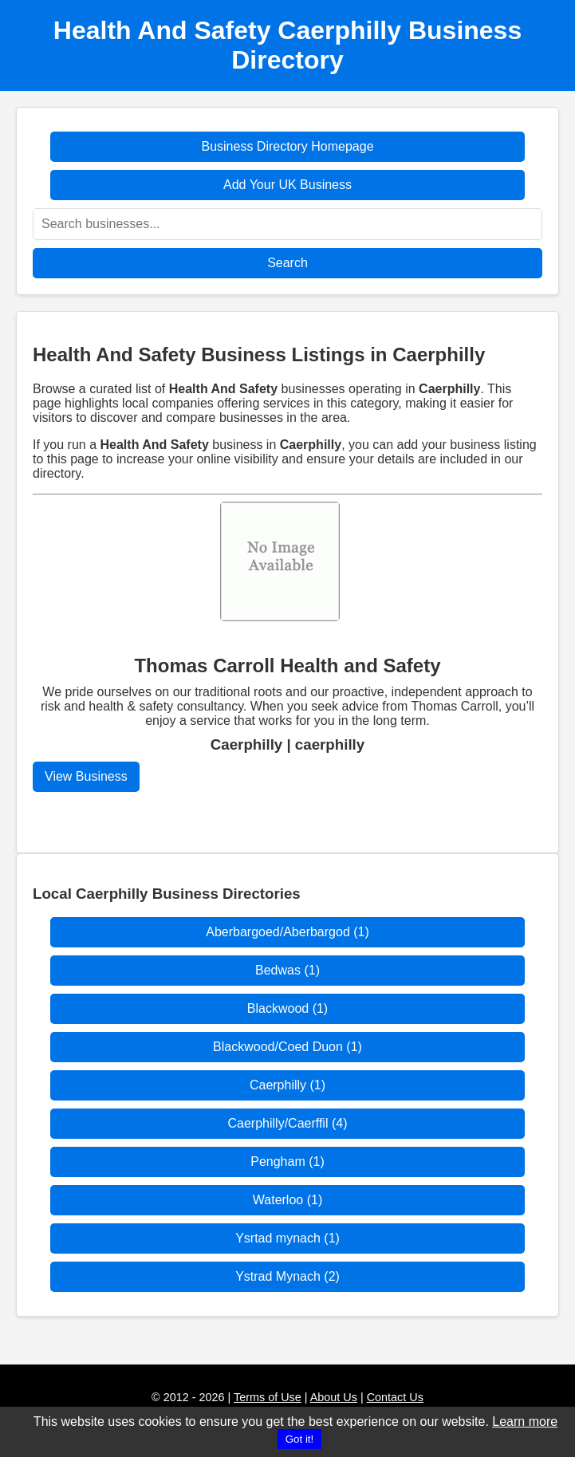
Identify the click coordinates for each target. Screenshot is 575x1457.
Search (287, 263)
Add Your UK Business (287, 184)
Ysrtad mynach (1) (287, 1238)
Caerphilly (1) (287, 1085)
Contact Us (395, 1397)
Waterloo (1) (287, 1200)
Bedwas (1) (287, 970)
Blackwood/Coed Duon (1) (287, 1046)
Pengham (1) (287, 1161)
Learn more (524, 1421)
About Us (333, 1397)
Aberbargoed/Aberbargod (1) (287, 932)
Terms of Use (267, 1397)
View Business (86, 776)
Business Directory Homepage (287, 146)
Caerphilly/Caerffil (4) (288, 1123)
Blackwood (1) (287, 1008)
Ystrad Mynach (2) (287, 1276)
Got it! (300, 1439)
